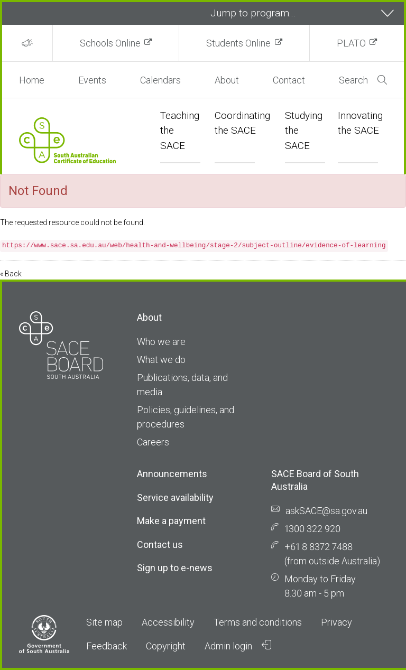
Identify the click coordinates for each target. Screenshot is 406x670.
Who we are (161, 341)
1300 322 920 (312, 528)
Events (92, 80)
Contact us (160, 544)
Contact (289, 80)
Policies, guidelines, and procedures (185, 417)
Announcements (172, 473)
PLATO (351, 43)
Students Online (238, 43)
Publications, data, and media (182, 384)
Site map (104, 622)
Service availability (175, 497)
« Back (11, 273)
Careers (153, 442)
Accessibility (168, 622)
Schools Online (110, 43)
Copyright (166, 646)
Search (363, 80)
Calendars (160, 80)
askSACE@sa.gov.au (326, 510)
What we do (161, 359)
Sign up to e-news (175, 567)
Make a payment (171, 520)
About (227, 80)
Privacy (336, 622)
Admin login (238, 646)
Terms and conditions (258, 622)
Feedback (106, 646)
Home (31, 80)
